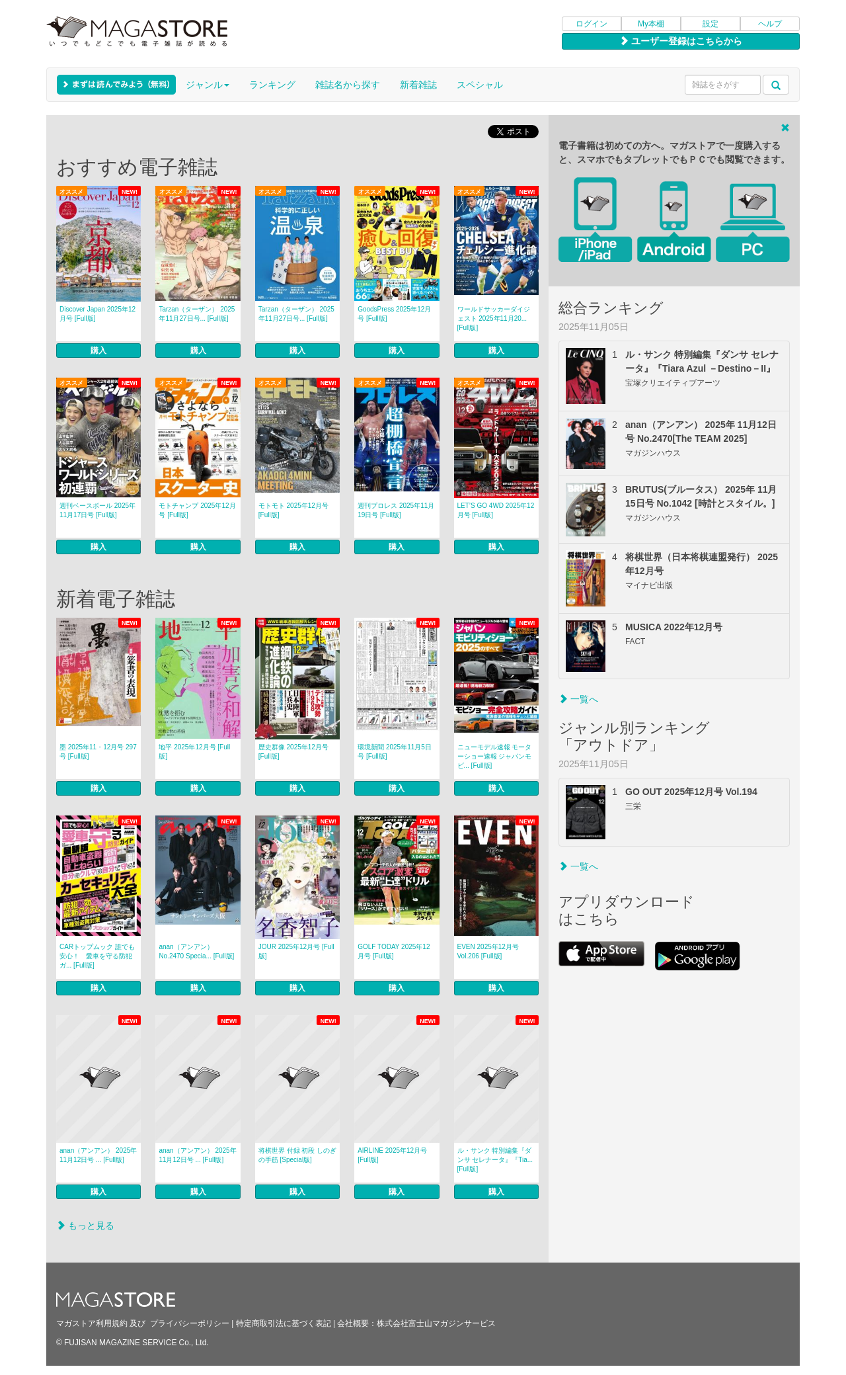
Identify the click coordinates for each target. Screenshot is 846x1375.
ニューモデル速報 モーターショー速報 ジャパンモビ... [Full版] (494, 756)
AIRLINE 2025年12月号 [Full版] (392, 1155)
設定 (710, 23)
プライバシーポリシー (189, 1323)
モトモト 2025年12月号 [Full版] (293, 510)
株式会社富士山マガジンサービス (436, 1323)
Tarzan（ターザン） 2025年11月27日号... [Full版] (197, 314)
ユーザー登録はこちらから (680, 41)
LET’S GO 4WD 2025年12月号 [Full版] (496, 510)
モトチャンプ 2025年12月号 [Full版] (197, 510)
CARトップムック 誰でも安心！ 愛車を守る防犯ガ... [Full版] (97, 956)
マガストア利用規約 (92, 1323)
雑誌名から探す (347, 84)
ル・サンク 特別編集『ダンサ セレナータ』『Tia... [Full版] (495, 1160)
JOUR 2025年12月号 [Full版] (296, 951)
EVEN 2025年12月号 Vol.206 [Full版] (488, 951)
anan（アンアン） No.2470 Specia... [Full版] (196, 951)
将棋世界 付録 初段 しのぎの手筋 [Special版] (297, 1155)
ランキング (272, 84)
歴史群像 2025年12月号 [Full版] (293, 751)
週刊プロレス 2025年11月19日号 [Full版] (396, 510)
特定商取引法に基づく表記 (283, 1323)
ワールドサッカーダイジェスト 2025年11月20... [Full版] (493, 318)
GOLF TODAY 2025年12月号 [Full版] (394, 951)
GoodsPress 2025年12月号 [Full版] (394, 314)
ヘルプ (770, 23)
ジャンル (207, 84)
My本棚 (651, 23)
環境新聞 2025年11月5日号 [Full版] (395, 751)
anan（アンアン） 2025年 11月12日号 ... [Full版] (98, 1155)
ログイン (591, 23)
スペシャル (480, 84)
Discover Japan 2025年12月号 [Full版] (97, 314)
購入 (98, 350)
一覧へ (578, 699)
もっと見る (85, 1225)
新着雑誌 (418, 84)
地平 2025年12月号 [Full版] (194, 751)
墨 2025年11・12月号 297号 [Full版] (98, 751)
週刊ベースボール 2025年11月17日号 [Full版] (97, 510)
